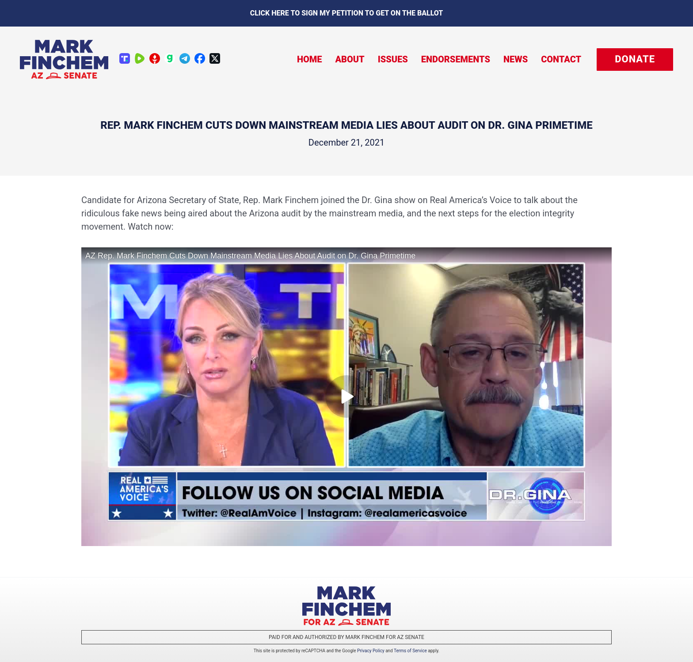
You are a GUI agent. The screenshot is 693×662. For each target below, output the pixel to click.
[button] (635, 59)
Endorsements (455, 59)
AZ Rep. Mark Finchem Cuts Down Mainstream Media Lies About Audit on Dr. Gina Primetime (250, 255)
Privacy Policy (371, 650)
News (515, 59)
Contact (561, 59)
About (349, 59)
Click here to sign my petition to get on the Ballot (346, 13)
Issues (393, 59)
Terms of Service (410, 650)
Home (309, 59)
